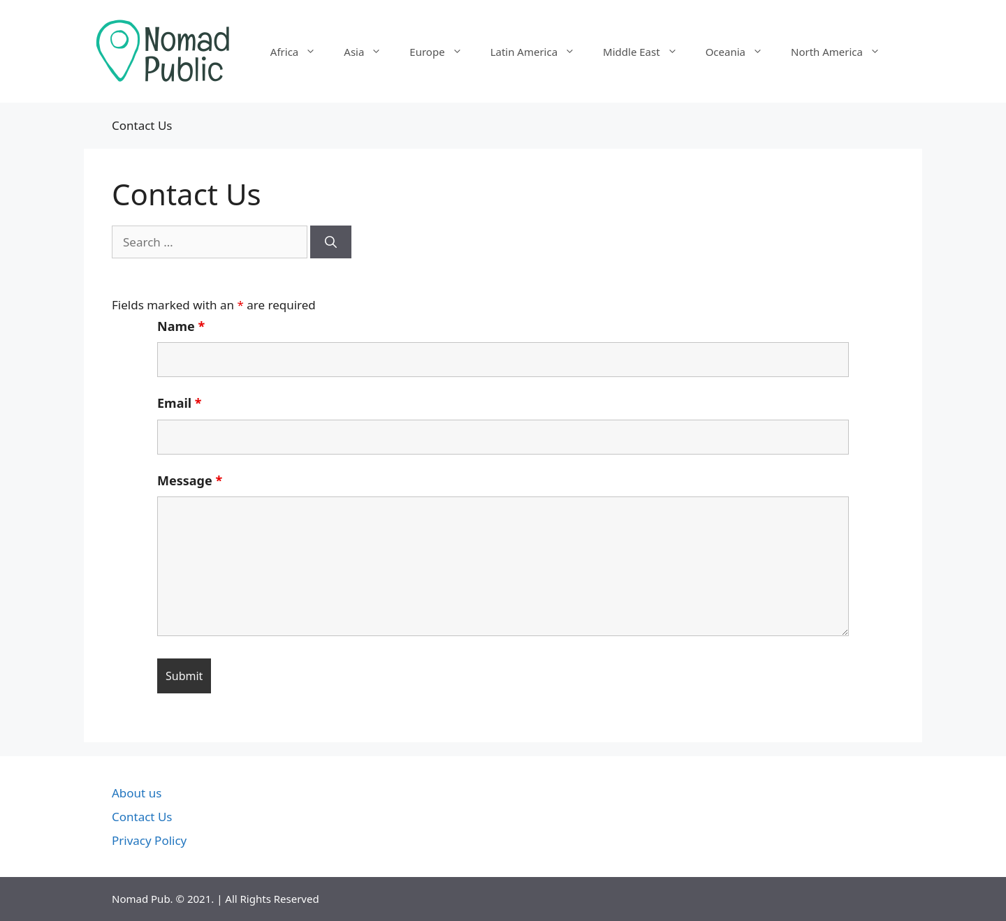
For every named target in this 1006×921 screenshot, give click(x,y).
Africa (300, 52)
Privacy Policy (149, 840)
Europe (442, 52)
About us (136, 793)
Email (179, 403)
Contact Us (142, 817)
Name (181, 326)
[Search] (330, 242)
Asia (369, 52)
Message (189, 480)
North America (842, 52)
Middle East (647, 52)
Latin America (539, 52)
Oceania (741, 52)
